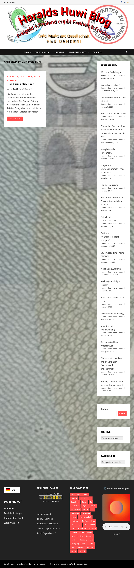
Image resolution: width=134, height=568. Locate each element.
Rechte (89, 532)
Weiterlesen (15, 119)
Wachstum (90, 547)
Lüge (79, 525)
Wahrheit (82, 551)
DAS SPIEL (97, 52)
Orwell (92, 525)
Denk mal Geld (42, 52)
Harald (15, 89)
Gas (92, 509)
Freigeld (84, 506)
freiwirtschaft (75, 509)
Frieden (85, 509)
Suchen (104, 409)
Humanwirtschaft (77, 52)
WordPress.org (11, 522)
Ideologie (74, 521)
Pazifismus (82, 528)
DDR (89, 498)
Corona (82, 498)
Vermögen (80, 547)
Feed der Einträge (13, 513)
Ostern (73, 528)
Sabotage (83, 540)
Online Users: (43, 513)
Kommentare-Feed (13, 517)
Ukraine (90, 544)
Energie (84, 502)
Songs (27, 52)
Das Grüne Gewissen (20, 84)
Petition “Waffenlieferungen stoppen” (110, 237)
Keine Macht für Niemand (113, 113)
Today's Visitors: (45, 518)
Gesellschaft (25, 76)
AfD (78, 494)
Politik (37, 76)
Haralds (59, 52)
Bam (86, 564)
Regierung (12, 80)
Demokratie (12, 76)
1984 (73, 494)
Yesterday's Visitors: (47, 523)
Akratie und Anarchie (111, 268)
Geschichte (86, 513)
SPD (91, 540)
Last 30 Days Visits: (46, 528)
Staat (83, 544)
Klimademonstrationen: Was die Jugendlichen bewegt (112, 201)
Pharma (74, 532)
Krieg (93, 521)
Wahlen (73, 551)
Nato (85, 525)
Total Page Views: (46, 533)
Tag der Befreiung (109, 184)
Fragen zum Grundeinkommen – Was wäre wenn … (112, 169)
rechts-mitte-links (77, 536)
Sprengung (75, 544)
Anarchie (74, 498)
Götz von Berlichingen (111, 72)
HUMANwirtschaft (85, 517)
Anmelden (9, 508)
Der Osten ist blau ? (110, 84)
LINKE (73, 525)
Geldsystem (75, 513)
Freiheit (92, 506)
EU (91, 502)
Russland (74, 540)
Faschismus (75, 506)
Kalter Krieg (84, 521)
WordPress (75, 564)
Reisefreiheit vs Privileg (112, 313)
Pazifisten (92, 528)
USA (72, 547)
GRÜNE (73, 517)
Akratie (85, 494)
